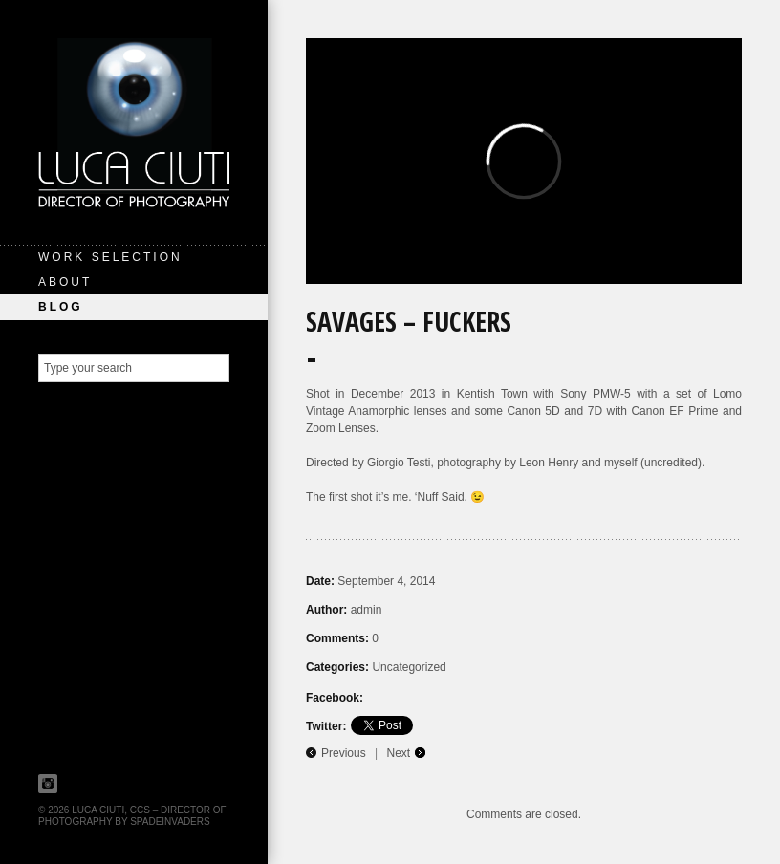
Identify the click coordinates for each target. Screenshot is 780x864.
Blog (60, 306)
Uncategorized (408, 667)
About (65, 282)
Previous (343, 753)
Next (399, 753)
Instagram (47, 783)
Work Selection (110, 257)
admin (366, 609)
